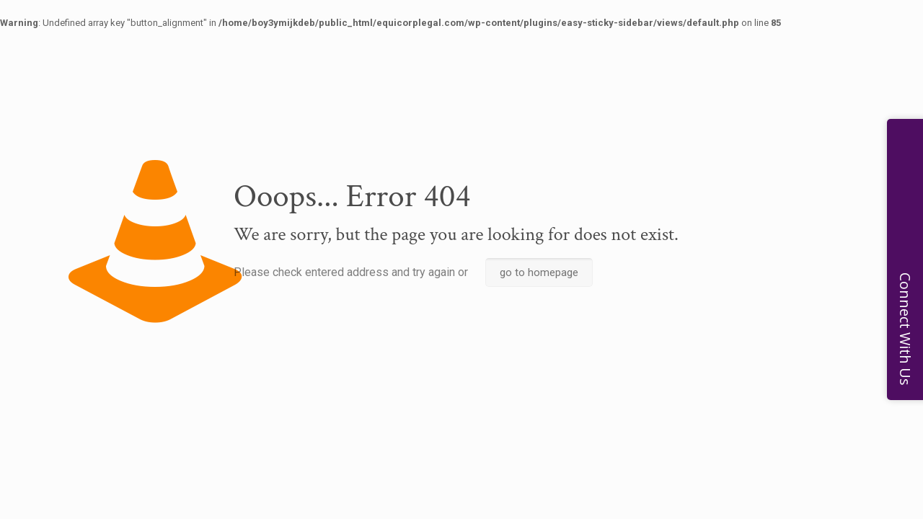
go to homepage (539, 272)
